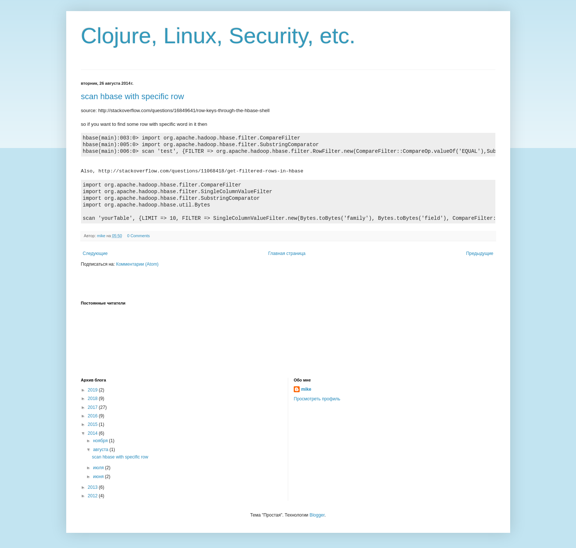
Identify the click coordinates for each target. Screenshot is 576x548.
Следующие (95, 253)
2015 (93, 424)
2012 (93, 495)
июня (99, 476)
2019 (93, 390)
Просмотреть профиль (317, 398)
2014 (93, 433)
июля (99, 467)
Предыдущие (480, 253)
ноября (101, 440)
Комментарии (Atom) (137, 264)
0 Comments (138, 235)
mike (306, 389)
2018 (93, 398)
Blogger (317, 515)
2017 (93, 407)
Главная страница (287, 253)
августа (101, 449)
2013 (93, 487)
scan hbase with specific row (132, 96)
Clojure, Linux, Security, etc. (218, 35)
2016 (93, 415)
